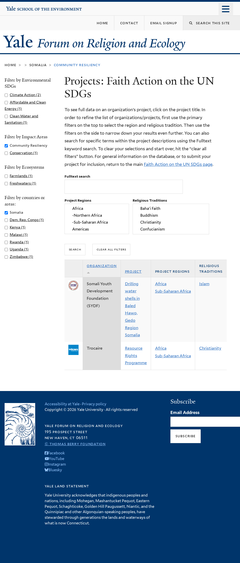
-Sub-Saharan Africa (96, 222)
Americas (96, 229)
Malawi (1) (19, 235)
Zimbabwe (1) (21, 257)
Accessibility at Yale (62, 404)
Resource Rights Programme (136, 355)
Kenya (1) (18, 227)
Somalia (38, 64)
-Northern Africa (96, 215)
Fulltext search (77, 176)
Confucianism (170, 229)
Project (133, 271)
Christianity (170, 222)
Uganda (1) (19, 249)
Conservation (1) (24, 153)
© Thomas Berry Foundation (75, 443)
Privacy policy (94, 404)
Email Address (184, 412)
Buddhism (170, 215)
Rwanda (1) (19, 242)
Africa (96, 208)
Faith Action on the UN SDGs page (178, 164)
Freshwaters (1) (23, 183)
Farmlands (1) (21, 176)
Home (10, 64)
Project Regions (78, 200)
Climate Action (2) (25, 95)
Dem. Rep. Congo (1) (27, 220)
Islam (204, 283)
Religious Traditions (150, 200)
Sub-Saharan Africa (173, 291)
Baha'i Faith (170, 208)
